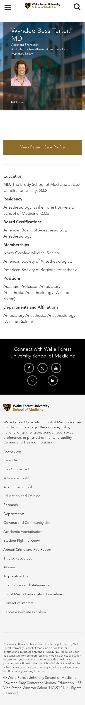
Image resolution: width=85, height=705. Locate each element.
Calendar (10, 460)
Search (75, 5)
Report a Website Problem (24, 612)
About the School (17, 487)
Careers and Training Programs (28, 442)
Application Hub (16, 576)
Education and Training (22, 496)
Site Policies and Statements (26, 585)
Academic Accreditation (22, 531)
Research (10, 505)
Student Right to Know (21, 540)
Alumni (9, 567)
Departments (13, 514)
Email (20, 102)
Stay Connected (16, 469)
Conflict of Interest (18, 603)
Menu (8, 5)
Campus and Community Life (26, 522)
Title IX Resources (17, 558)
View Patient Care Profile (42, 147)
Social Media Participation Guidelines (33, 594)
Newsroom (12, 451)
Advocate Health (16, 478)
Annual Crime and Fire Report (27, 549)
